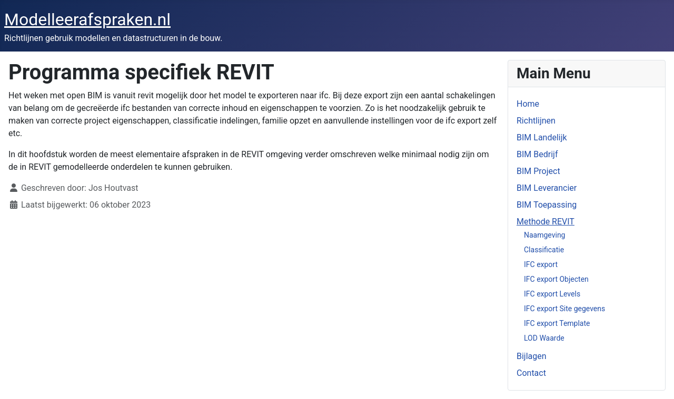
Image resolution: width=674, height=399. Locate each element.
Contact (531, 373)
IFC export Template (557, 323)
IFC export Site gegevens (564, 308)
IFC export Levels (552, 294)
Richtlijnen (536, 121)
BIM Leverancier (547, 188)
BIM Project (538, 171)
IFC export (541, 264)
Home (528, 104)
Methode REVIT (545, 222)
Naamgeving (544, 235)
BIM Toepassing (547, 205)
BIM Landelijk (542, 137)
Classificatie (544, 249)
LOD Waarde (544, 338)
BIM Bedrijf (537, 154)
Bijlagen (532, 356)
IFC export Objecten (556, 279)
